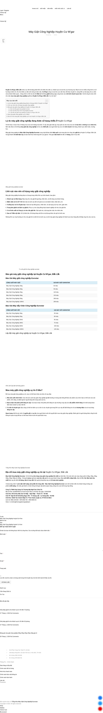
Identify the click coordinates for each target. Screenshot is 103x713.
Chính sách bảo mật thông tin (8, 674)
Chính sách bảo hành (6, 677)
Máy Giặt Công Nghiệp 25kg (14, 292)
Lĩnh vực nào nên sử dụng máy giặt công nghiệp (21, 105)
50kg (14, 478)
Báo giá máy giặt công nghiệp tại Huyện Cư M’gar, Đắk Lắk (24, 107)
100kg (19, 478)
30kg (7, 478)
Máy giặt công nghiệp (12, 195)
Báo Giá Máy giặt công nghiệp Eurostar (20, 109)
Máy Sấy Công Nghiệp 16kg (14, 313)
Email (2, 561)
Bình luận (3, 534)
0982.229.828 (14, 500)
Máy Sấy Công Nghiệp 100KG (15, 329)
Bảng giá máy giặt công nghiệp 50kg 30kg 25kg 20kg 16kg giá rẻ (18, 633)
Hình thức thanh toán (6, 671)
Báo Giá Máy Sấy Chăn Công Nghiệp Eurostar (21, 110)
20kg (92, 476)
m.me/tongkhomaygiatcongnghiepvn (19, 502)
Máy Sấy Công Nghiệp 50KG (14, 326)
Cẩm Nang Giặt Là (5, 591)
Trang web (3, 568)
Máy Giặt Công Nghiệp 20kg (14, 289)
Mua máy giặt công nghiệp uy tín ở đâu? (19, 114)
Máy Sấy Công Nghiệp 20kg (14, 316)
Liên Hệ (2, 680)
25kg (95, 476)
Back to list (3, 520)
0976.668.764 (23, 500)
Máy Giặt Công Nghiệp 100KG (15, 301)
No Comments (14, 613)
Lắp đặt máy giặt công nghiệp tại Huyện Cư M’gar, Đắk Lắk (25, 112)
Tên (1, 553)
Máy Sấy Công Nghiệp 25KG (14, 319)
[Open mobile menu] (1, 14)
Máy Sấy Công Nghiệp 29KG (14, 322)
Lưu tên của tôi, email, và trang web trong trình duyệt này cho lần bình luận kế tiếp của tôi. (26, 578)
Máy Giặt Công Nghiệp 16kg (14, 285)
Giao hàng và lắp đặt (6, 665)
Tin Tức (51, 27)
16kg (88, 476)
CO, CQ (83, 478)
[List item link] (51, 654)
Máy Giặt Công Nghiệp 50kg (14, 298)
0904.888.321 (33, 500)
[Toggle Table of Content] (46, 101)
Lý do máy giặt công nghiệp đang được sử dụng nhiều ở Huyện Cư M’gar (28, 103)
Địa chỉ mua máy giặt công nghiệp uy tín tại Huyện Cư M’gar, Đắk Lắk (27, 116)
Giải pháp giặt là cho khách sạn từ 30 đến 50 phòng (15, 621)
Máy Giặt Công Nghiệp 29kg (14, 295)
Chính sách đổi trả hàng (7, 668)
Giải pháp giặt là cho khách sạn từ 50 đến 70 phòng (15, 609)
